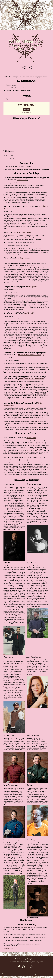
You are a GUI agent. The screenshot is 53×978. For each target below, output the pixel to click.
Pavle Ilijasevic (32, 287)
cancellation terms (26, 112)
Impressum (43, 975)
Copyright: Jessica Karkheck (37, 878)
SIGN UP (26, 109)
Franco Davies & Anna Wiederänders (31, 379)
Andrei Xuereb (22, 180)
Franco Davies (31, 438)
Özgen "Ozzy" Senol (23, 232)
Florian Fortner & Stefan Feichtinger (31, 355)
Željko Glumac (25, 258)
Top (36, 975)
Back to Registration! (8, 948)
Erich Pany (23, 460)
